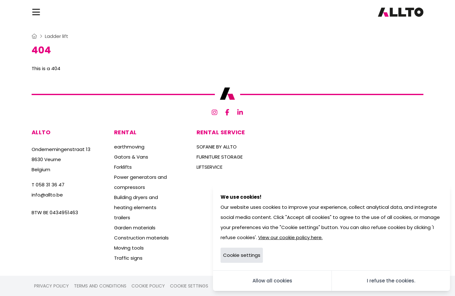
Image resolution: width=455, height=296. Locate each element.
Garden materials (134, 227)
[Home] (34, 36)
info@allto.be (47, 194)
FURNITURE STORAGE (220, 157)
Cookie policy (148, 286)
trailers (122, 217)
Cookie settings (189, 286)
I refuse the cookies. (391, 280)
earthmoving (129, 146)
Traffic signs (128, 258)
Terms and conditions (100, 286)
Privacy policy (51, 286)
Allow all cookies (272, 280)
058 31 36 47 (50, 184)
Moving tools (129, 248)
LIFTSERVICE (209, 167)
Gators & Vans (131, 157)
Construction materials (141, 237)
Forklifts (123, 167)
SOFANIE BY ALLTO (217, 146)
